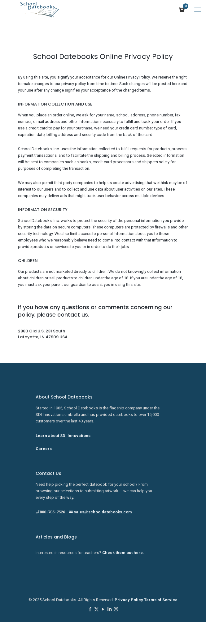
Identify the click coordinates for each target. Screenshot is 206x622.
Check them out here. (123, 552)
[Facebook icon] (90, 609)
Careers (44, 448)
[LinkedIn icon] (109, 609)
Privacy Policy (129, 599)
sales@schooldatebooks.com (100, 512)
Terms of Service (161, 599)
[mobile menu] (197, 9)
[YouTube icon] (103, 609)
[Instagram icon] (116, 609)
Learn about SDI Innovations (63, 435)
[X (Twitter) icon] (96, 609)
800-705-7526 (50, 512)
